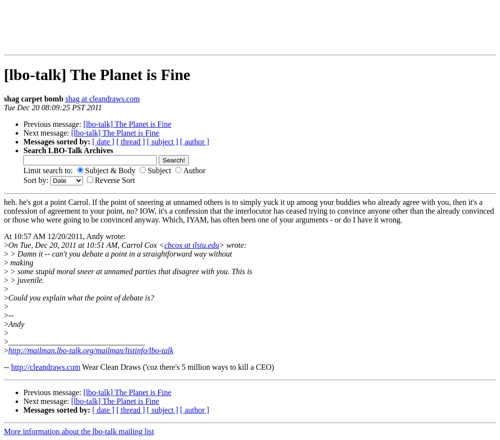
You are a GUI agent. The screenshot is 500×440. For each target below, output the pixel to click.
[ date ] (103, 142)
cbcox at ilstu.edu (191, 245)
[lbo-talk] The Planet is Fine (127, 124)
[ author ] (194, 142)
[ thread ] (130, 142)
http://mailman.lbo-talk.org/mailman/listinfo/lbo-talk (90, 350)
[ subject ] (162, 142)
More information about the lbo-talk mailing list (79, 431)
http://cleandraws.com (46, 367)
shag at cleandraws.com (102, 99)
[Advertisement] (71, 27)
